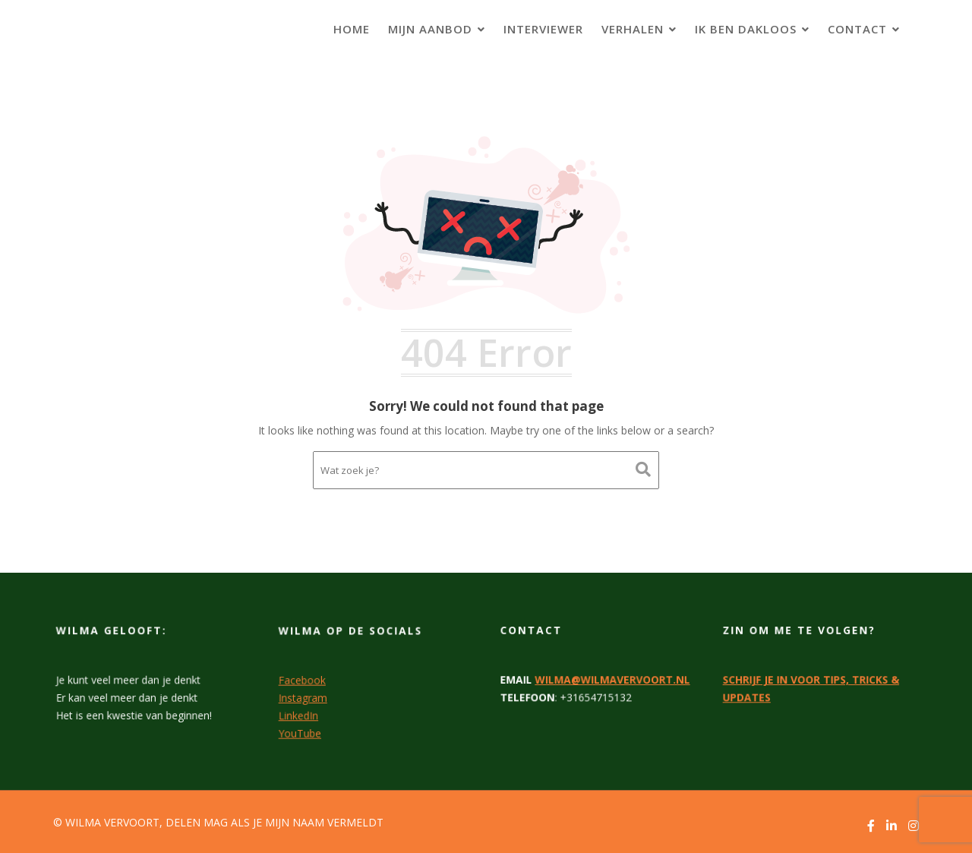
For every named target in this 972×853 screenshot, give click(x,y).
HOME (351, 28)
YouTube (301, 731)
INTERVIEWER (543, 28)
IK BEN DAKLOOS (746, 28)
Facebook (303, 680)
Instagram (304, 697)
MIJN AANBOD (430, 28)
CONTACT (857, 28)
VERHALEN (632, 28)
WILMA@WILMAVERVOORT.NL (612, 679)
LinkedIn (299, 714)
